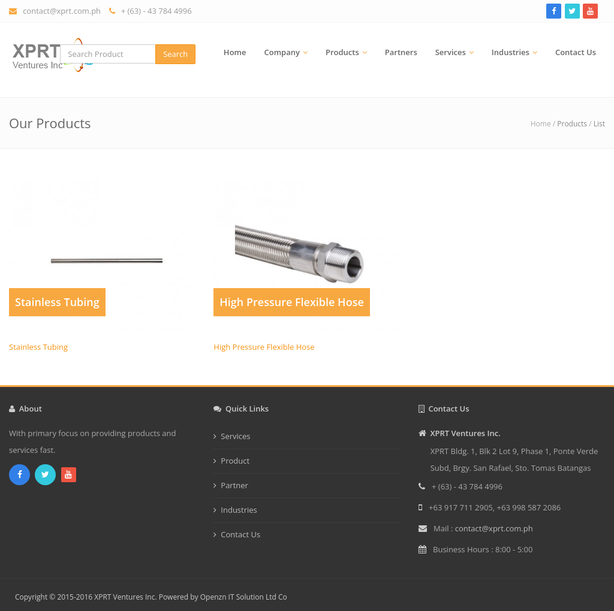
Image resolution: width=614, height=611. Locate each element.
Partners (401, 52)
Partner (234, 485)
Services (450, 52)
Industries (510, 52)
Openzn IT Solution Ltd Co (243, 597)
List (599, 124)
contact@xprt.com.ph (62, 10)
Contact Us (575, 52)
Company (281, 52)
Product (235, 460)
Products (342, 52)
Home (235, 52)
